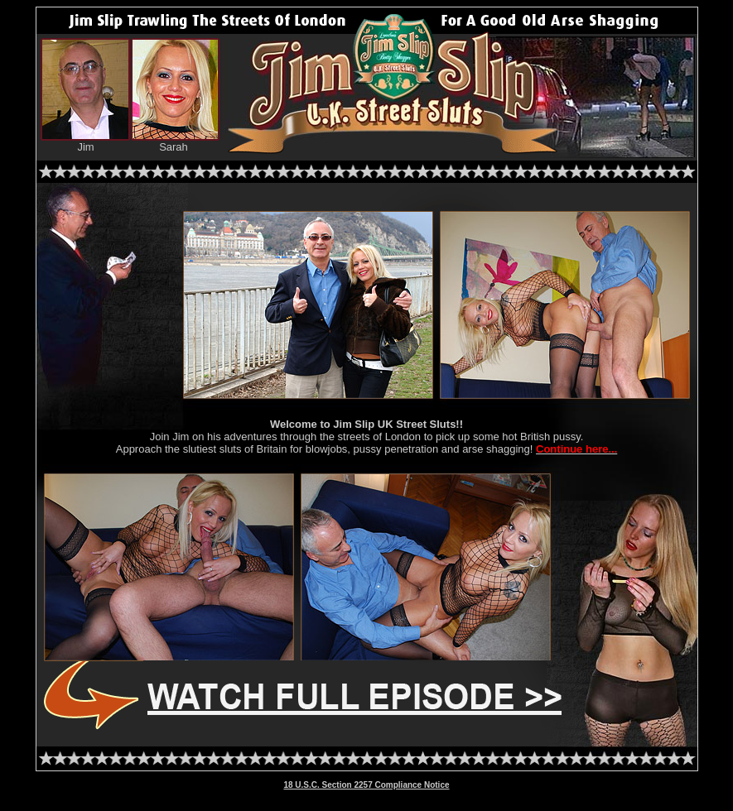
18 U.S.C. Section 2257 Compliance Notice (366, 784)
